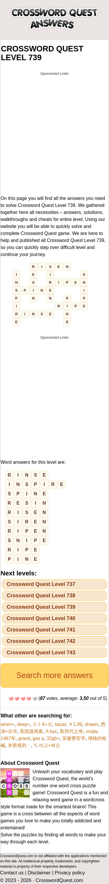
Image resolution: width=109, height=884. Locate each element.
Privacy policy (70, 873)
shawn (91, 724)
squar (60, 724)
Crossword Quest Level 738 (41, 595)
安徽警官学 (73, 738)
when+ (8, 724)
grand (24, 738)
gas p (38, 738)
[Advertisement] (54, 133)
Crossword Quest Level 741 (41, 630)
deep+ (23, 724)
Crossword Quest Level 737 (41, 584)
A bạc (51, 731)
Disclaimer (39, 873)
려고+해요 (49, 745)
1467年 (8, 738)
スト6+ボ (42, 724)
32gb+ (53, 738)
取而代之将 (71, 731)
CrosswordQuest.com (59, 880)
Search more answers (54, 675)
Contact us (12, 873)
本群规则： (19, 745)
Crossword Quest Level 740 (41, 618)
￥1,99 (75, 724)
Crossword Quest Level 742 (41, 641)
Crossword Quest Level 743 (41, 652)
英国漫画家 (31, 731)
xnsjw (91, 731)
